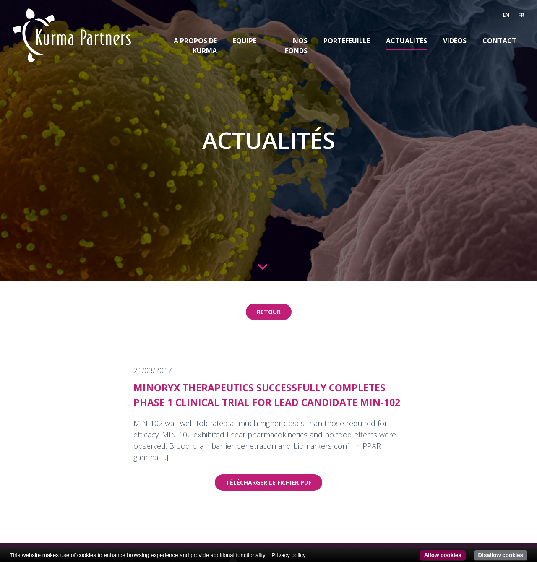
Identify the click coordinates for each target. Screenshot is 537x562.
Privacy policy (288, 555)
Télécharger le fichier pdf (268, 483)
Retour (269, 312)
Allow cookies (442, 555)
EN (506, 14)
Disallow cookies (500, 555)
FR (521, 14)
